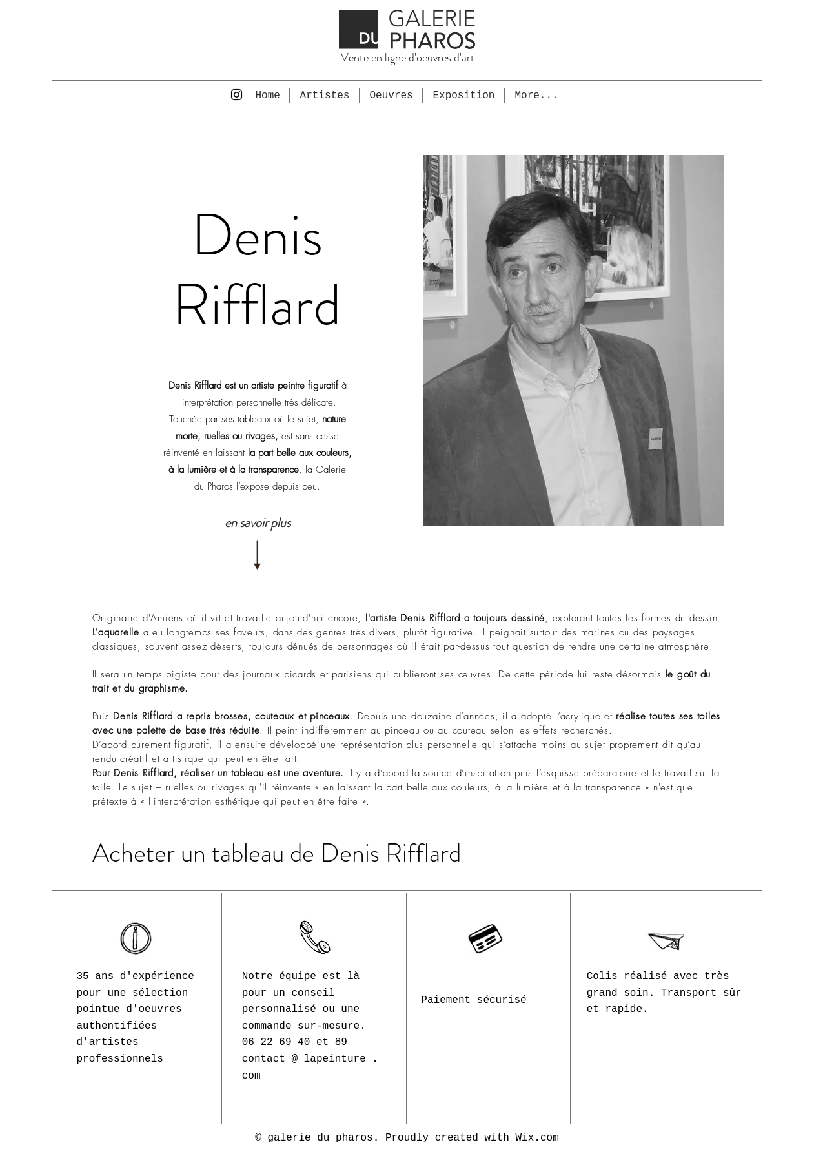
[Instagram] (236, 94)
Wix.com (537, 1138)
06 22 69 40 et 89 (294, 1042)
